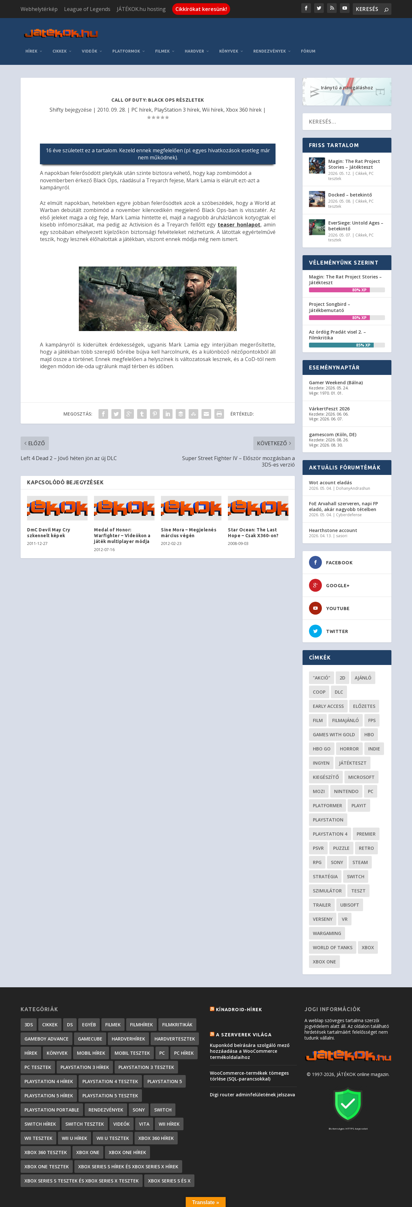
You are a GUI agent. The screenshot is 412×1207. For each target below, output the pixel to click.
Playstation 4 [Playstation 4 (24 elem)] (330, 813)
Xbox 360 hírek (244, 88)
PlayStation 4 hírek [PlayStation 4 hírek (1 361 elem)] (48, 1060)
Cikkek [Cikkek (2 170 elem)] (50, 1004)
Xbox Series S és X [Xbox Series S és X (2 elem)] (169, 1160)
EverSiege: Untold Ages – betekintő (355, 205)
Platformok (197, 30)
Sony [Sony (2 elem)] (139, 1089)
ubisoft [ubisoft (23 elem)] (349, 884)
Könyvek (299, 30)
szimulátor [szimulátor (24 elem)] (327, 870)
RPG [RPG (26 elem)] (317, 841)
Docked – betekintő (350, 174)
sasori (341, 515)
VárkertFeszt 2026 (329, 388)
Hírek (102, 30)
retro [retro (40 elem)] (366, 827)
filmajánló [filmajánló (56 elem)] (345, 699)
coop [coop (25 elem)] (319, 671)
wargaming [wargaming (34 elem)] (327, 912)
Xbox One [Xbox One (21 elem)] (324, 941)
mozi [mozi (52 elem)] (319, 770)
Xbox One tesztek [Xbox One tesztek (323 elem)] (46, 1145)
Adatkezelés (286, 1200)
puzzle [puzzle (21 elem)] (341, 827)
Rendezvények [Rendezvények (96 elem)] (106, 1089)
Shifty (56, 88)
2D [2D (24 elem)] (342, 657)
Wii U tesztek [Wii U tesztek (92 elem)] (113, 1117)
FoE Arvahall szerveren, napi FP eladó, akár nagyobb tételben (343, 486)
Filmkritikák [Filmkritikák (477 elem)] (177, 1004)
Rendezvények (340, 30)
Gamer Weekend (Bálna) (336, 362)
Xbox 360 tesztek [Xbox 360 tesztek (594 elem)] (45, 1131)
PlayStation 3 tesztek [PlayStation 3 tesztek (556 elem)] (146, 1046)
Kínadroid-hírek (239, 988)
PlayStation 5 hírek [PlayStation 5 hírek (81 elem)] (48, 1074)
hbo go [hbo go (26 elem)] (322, 728)
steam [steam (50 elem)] (360, 841)
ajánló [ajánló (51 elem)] (363, 657)
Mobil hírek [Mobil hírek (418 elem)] (91, 1032)
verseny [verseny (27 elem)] (322, 898)
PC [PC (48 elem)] (370, 770)
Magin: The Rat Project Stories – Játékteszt (354, 143)
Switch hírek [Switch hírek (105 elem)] (40, 1103)
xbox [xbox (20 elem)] (368, 926)
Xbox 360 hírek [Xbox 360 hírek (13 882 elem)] (156, 1117)
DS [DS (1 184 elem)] (70, 1004)
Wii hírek (212, 88)
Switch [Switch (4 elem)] (163, 1089)
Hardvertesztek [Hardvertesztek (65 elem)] (174, 1018)
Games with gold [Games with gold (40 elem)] (334, 713)
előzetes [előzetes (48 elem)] (364, 685)
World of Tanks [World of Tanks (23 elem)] (332, 926)
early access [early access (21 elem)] (328, 685)
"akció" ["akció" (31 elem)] (321, 657)
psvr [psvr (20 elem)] (318, 827)
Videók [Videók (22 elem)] (121, 1103)
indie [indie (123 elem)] (374, 728)
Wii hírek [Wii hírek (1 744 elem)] (169, 1103)
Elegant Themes (54, 1199)
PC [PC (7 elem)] (162, 1032)
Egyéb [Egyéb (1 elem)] (89, 1004)
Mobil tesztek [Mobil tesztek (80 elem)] (132, 1032)
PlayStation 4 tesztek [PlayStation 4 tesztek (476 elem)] (110, 1060)
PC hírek (141, 88)
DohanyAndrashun (353, 467)
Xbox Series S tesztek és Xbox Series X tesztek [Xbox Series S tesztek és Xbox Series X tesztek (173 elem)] (81, 1160)
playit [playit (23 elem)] (358, 784)
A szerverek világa (244, 1013)
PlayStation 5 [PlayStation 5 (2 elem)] (164, 1060)
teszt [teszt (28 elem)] (358, 870)
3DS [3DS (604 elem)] (28, 1004)
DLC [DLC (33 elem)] (339, 671)
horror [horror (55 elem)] (349, 728)
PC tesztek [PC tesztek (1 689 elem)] (37, 1046)
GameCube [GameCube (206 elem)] (90, 1018)
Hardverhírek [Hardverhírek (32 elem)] (128, 1018)
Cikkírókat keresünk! (201, 9)
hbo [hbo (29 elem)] (369, 713)
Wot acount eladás (330, 462)
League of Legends (87, 9)
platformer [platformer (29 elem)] (327, 784)
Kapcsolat (254, 1200)
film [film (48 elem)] (318, 699)
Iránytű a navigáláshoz (347, 67)
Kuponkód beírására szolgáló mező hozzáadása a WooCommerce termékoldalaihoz (250, 1030)
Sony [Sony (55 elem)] (337, 841)
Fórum (379, 30)
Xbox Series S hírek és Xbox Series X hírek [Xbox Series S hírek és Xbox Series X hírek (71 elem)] (128, 1145)
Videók (160, 30)
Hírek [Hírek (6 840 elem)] (30, 1032)
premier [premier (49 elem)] (366, 813)
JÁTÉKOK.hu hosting (141, 9)
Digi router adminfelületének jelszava (252, 1074)
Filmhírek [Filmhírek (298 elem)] (141, 1004)
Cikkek (131, 30)
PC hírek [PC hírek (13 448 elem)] (184, 1032)
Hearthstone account (333, 509)
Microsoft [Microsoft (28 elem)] (361, 756)
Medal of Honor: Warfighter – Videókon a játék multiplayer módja (122, 514)
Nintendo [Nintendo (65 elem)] (346, 770)
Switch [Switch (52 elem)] (355, 855)
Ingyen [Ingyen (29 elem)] (321, 742)
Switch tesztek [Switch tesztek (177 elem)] (84, 1103)
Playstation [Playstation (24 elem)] (328, 799)
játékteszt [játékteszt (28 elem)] (353, 742)
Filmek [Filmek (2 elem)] (113, 1004)
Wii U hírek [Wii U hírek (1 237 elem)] (74, 1117)
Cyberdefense (349, 494)
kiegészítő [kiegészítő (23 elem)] (326, 756)
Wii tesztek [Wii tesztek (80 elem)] (38, 1117)
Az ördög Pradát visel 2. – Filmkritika (337, 314)
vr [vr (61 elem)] (345, 898)
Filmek (233, 30)
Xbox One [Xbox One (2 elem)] (87, 1131)
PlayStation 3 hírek (177, 88)
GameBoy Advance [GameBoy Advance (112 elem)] (46, 1018)
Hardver (265, 30)
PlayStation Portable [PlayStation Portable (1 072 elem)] (51, 1089)
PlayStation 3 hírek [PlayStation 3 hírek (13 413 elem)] (85, 1046)
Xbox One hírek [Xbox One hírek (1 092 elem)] (127, 1131)
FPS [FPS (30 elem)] (372, 699)
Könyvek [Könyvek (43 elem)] (57, 1032)
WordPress (117, 1199)
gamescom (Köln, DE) (332, 413)
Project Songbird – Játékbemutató (329, 286)
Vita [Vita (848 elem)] (144, 1103)
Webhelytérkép (39, 9)
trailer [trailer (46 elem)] (322, 884)
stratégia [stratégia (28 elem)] (325, 855)
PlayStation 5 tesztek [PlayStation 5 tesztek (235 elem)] (110, 1074)
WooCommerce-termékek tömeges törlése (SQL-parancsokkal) (249, 1055)
